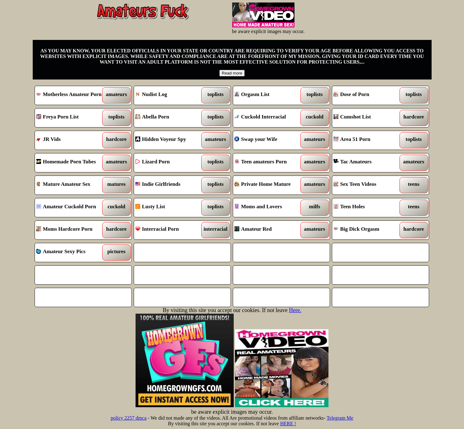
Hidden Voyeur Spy (170, 140)
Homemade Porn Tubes (71, 163)
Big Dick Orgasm (368, 230)
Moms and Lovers (269, 208)
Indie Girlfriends (170, 185)
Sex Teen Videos (368, 185)
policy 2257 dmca (128, 418)
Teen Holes (368, 208)
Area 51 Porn (368, 140)
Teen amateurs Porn (269, 163)
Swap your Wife (269, 140)
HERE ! (288, 423)
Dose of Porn (368, 95)
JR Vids (71, 140)
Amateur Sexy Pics (71, 252)
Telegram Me (340, 418)
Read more (232, 73)
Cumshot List (368, 118)
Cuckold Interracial (269, 118)
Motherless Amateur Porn (71, 95)
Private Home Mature (269, 185)
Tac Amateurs (368, 163)
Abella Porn (170, 118)
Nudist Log (170, 95)
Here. (295, 310)
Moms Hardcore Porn (71, 230)
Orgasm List (269, 95)
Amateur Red (269, 230)
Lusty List (170, 208)
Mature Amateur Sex (71, 185)
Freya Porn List (71, 118)
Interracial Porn (170, 230)
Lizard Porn (170, 163)
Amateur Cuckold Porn (71, 208)
